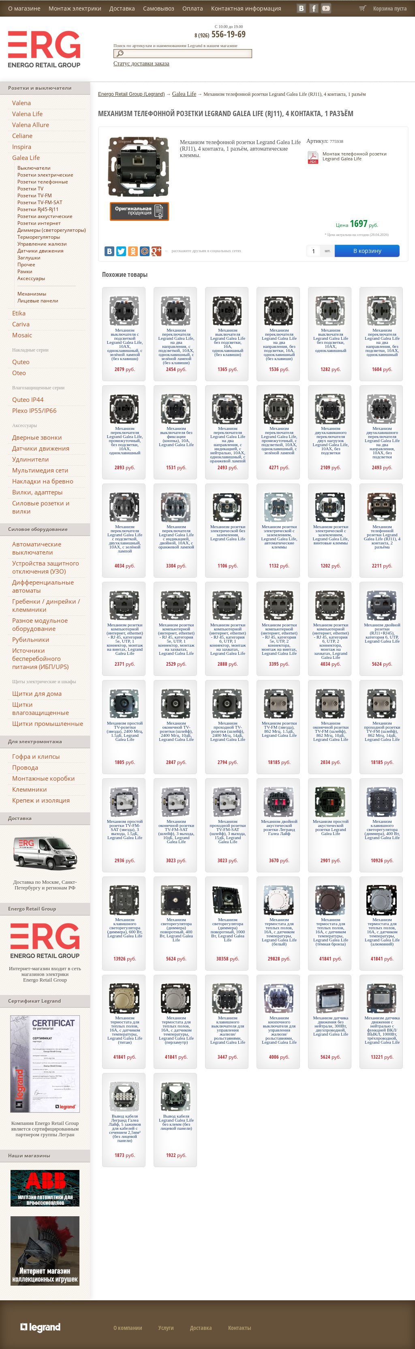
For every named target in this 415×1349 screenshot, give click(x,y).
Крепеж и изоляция (41, 800)
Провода (25, 767)
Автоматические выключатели (36, 548)
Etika (19, 313)
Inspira (21, 146)
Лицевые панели (37, 300)
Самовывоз (158, 8)
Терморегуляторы (38, 236)
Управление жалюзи (42, 243)
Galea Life (26, 157)
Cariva (21, 324)
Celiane (22, 136)
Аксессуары (31, 278)
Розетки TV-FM (34, 195)
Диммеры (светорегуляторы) (51, 230)
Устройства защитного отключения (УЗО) (45, 567)
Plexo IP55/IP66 (34, 410)
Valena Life (27, 114)
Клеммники (29, 789)
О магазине (24, 8)
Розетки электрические (45, 174)
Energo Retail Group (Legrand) (131, 94)
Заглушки (29, 257)
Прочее (26, 264)
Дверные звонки (37, 437)
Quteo (21, 362)
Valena (21, 103)
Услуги (166, 1328)
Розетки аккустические (45, 216)
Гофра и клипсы (36, 756)
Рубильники (30, 639)
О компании (127, 1328)
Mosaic (22, 335)
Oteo (19, 373)
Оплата (192, 8)
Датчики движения (40, 250)
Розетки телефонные (42, 181)
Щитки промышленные (47, 723)
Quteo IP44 (28, 399)
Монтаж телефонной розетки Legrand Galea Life (355, 156)
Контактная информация (246, 8)
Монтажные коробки (43, 778)
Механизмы (31, 293)
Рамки (24, 271)
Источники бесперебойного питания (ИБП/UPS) (40, 658)
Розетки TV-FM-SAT (39, 202)
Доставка (122, 8)
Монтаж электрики (75, 8)
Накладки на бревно (42, 481)
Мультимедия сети (40, 470)
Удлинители (30, 459)
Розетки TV (30, 188)
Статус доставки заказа (141, 63)
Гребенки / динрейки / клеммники (46, 605)
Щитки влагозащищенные (40, 708)
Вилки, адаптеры (37, 492)
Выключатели (34, 167)
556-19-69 (220, 34)
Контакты (239, 1328)
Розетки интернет (39, 223)
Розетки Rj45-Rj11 (38, 209)
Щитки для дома (37, 693)
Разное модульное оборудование (40, 624)
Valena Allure (30, 125)
